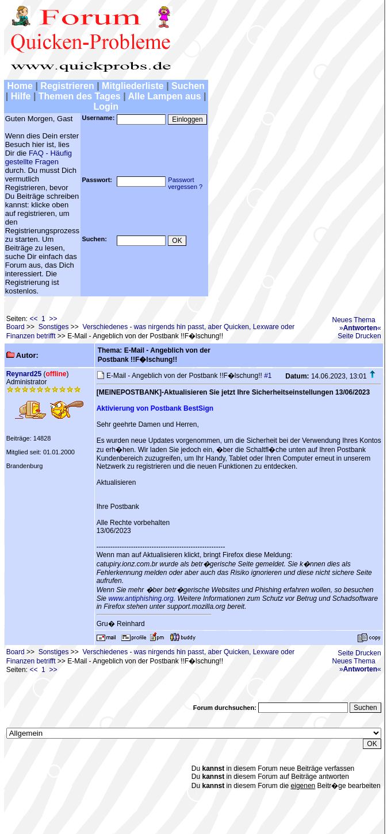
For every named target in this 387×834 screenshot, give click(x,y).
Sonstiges (54, 327)
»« (360, 328)
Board (15, 327)
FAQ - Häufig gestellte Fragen (38, 157)
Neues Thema (353, 320)
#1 (267, 376)
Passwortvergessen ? (185, 183)
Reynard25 (23, 374)
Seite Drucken (359, 336)
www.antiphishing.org (140, 598)
